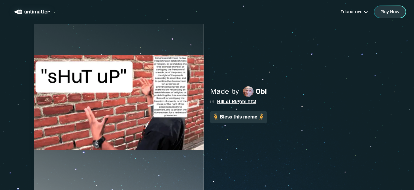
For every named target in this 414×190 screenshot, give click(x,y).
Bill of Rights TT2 (236, 101)
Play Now (389, 11)
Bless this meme (238, 116)
